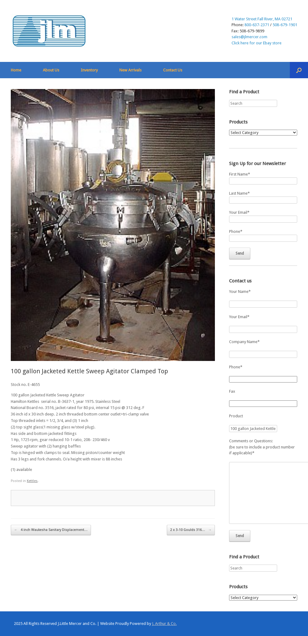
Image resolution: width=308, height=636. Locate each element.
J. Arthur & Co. (164, 623)
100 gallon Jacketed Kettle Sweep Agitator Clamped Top (89, 371)
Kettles (32, 481)
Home (16, 70)
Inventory (89, 70)
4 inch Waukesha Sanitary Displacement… (51, 530)
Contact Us (172, 70)
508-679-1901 (285, 24)
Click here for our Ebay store (256, 43)
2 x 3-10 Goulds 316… (190, 530)
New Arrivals (130, 70)
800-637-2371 (256, 24)
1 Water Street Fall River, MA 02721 (262, 19)
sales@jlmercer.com (249, 36)
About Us (51, 70)
